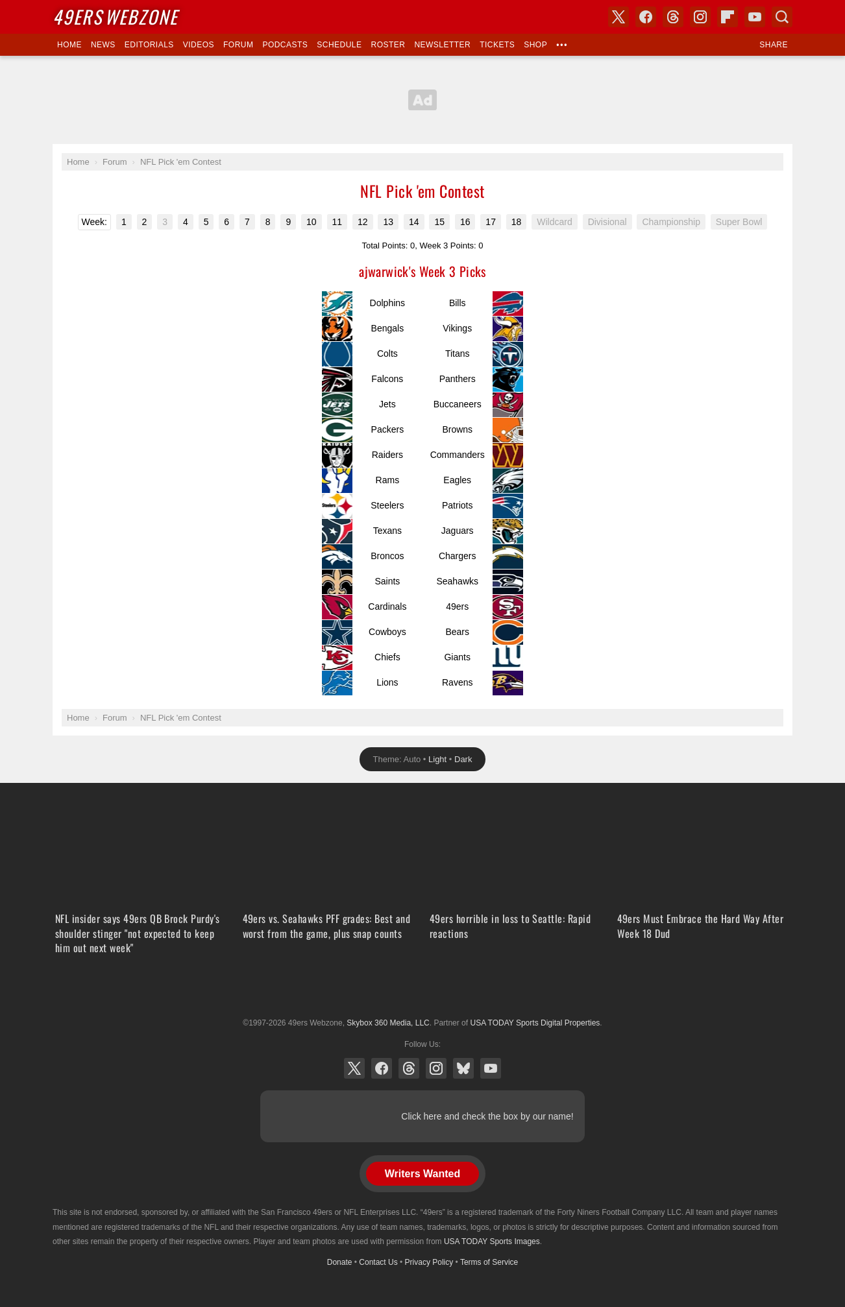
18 (516, 222)
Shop (535, 44)
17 (490, 222)
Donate (339, 1262)
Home (69, 44)
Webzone (115, 16)
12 (363, 222)
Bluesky (463, 1068)
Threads (408, 1068)
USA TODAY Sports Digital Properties (422, 991)
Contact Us (378, 1262)
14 (414, 222)
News (103, 44)
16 (465, 222)
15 (439, 222)
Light (437, 759)
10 (311, 222)
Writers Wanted (422, 1173)
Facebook (381, 1068)
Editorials (149, 44)
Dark (463, 759)
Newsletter (442, 44)
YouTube (490, 1068)
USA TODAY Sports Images (492, 1241)
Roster (388, 44)
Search (782, 16)
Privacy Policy (429, 1262)
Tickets (497, 44)
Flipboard (727, 16)
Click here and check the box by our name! (487, 1116)
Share (773, 44)
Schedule (339, 44)
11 (337, 222)
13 (388, 222)
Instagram (436, 1068)
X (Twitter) (354, 1068)
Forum (238, 44)
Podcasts (285, 44)
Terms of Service (489, 1262)
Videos (198, 44)
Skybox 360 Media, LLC (388, 1022)
